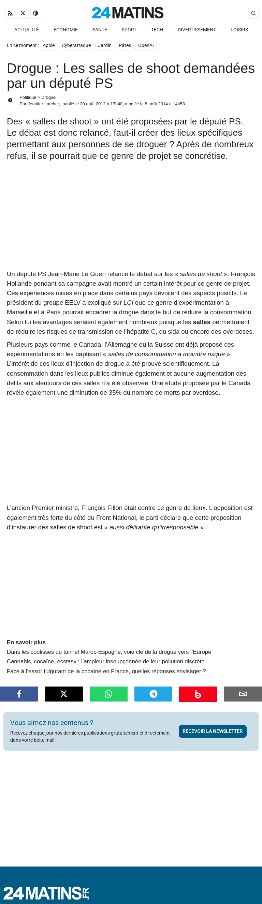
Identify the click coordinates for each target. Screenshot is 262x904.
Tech (157, 30)
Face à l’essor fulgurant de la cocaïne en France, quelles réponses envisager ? (106, 671)
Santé (99, 30)
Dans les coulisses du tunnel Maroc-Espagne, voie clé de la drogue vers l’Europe (109, 652)
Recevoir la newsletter (213, 731)
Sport (129, 30)
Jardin (105, 45)
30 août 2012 (93, 103)
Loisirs (239, 30)
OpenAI (146, 45)
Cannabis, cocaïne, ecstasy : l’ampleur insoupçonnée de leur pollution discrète (106, 661)
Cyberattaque (76, 45)
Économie (66, 30)
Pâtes (125, 45)
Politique (27, 97)
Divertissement (197, 30)
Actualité (26, 30)
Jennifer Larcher (43, 103)
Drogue (48, 97)
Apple (49, 45)
